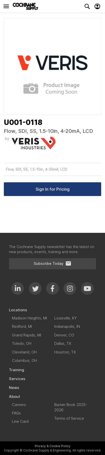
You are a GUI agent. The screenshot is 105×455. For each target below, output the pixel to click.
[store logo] (27, 6)
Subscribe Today (52, 263)
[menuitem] (52, 309)
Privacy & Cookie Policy (52, 446)
